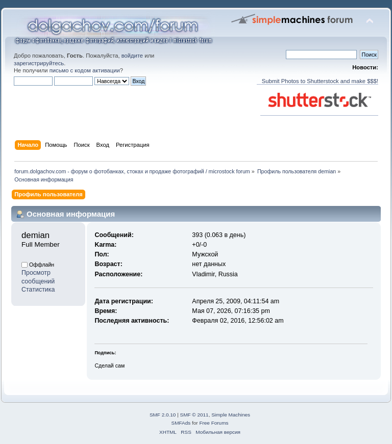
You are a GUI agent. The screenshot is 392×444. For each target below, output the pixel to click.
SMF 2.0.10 (163, 414)
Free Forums (213, 423)
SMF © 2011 (194, 414)
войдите (132, 56)
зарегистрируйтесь (39, 63)
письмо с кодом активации (85, 70)
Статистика (38, 289)
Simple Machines (230, 414)
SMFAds (181, 423)
